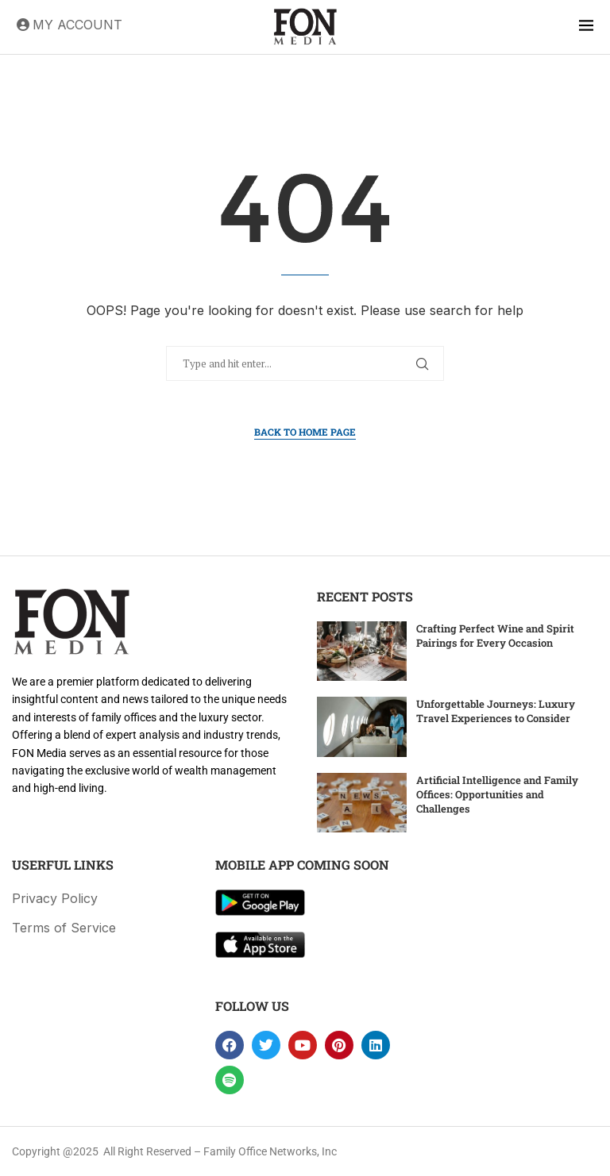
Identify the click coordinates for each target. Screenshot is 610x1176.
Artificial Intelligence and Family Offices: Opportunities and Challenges (497, 794)
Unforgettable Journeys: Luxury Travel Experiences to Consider (495, 711)
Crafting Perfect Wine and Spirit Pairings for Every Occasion (495, 635)
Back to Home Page (305, 431)
